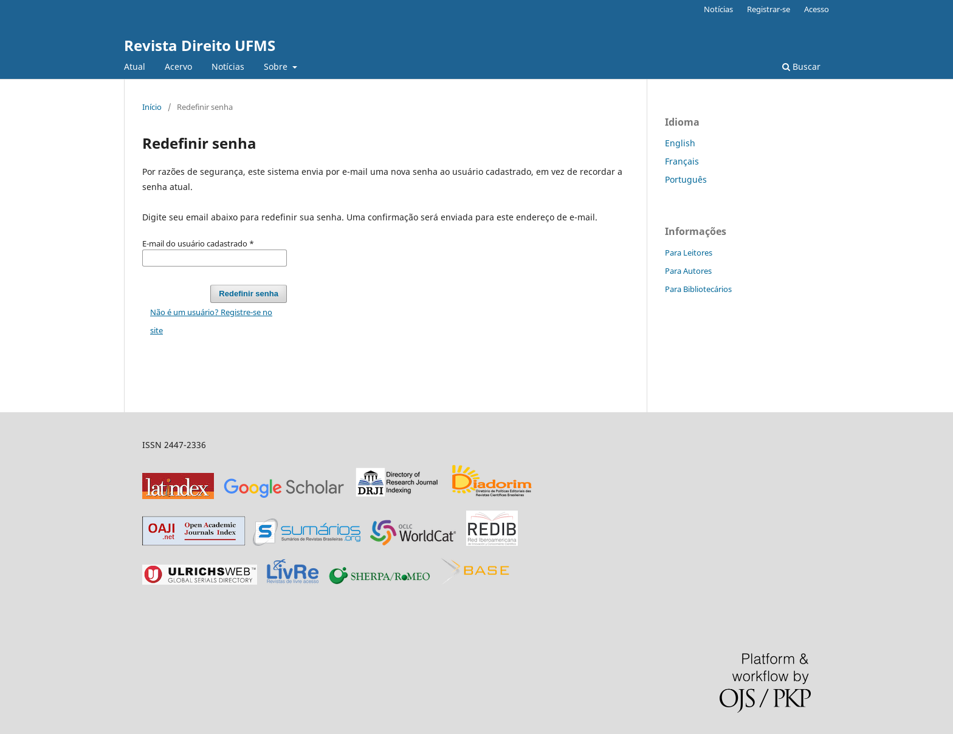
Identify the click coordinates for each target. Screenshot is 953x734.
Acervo (178, 66)
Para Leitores (688, 252)
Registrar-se (768, 9)
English (680, 143)
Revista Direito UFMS (199, 45)
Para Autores (688, 270)
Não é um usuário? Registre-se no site (211, 321)
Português (686, 179)
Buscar (801, 66)
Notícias (228, 66)
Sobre (277, 66)
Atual (134, 66)
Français (682, 161)
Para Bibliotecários (698, 289)
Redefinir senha (248, 293)
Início (152, 106)
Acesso (816, 9)
